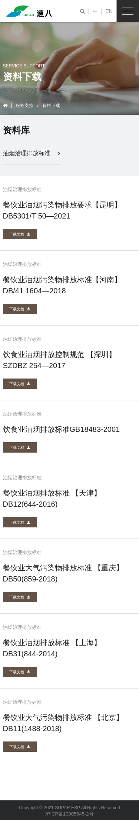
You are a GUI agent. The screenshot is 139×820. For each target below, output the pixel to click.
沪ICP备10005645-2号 (69, 814)
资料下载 (51, 105)
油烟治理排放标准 (31, 153)
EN (109, 11)
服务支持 (24, 105)
